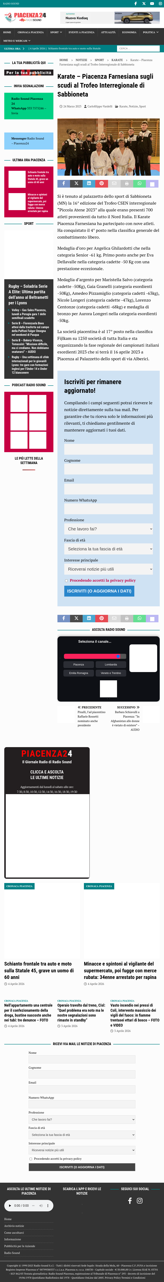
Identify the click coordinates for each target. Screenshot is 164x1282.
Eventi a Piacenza (81, 32)
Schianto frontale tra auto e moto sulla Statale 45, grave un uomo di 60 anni (38, 177)
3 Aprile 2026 (69, 1026)
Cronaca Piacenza (31, 32)
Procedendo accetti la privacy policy (103, 580)
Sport (54, 32)
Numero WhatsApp (80, 500)
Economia (129, 32)
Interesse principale (81, 560)
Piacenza (78, 664)
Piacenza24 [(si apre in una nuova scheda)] (21, 143)
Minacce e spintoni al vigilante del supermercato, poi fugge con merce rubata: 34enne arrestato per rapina (38, 203)
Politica (149, 32)
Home (7, 32)
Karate (123, 106)
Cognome (72, 460)
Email (69, 480)
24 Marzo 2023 (72, 106)
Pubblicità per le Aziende (19, 1246)
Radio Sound (11, 3)
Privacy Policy (113, 1277)
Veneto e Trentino (111, 673)
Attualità (108, 32)
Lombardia (111, 664)
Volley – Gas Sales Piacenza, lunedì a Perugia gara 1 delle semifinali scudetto (29, 313)
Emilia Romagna (78, 673)
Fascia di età (74, 540)
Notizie (81, 60)
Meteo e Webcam (15, 40)
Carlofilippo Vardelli (100, 106)
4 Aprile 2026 (16, 984)
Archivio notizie (14, 1226)
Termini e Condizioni (133, 1277)
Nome (69, 440)
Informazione (12, 1239)
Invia (14, 113)
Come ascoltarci (14, 1233)
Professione (74, 519)
